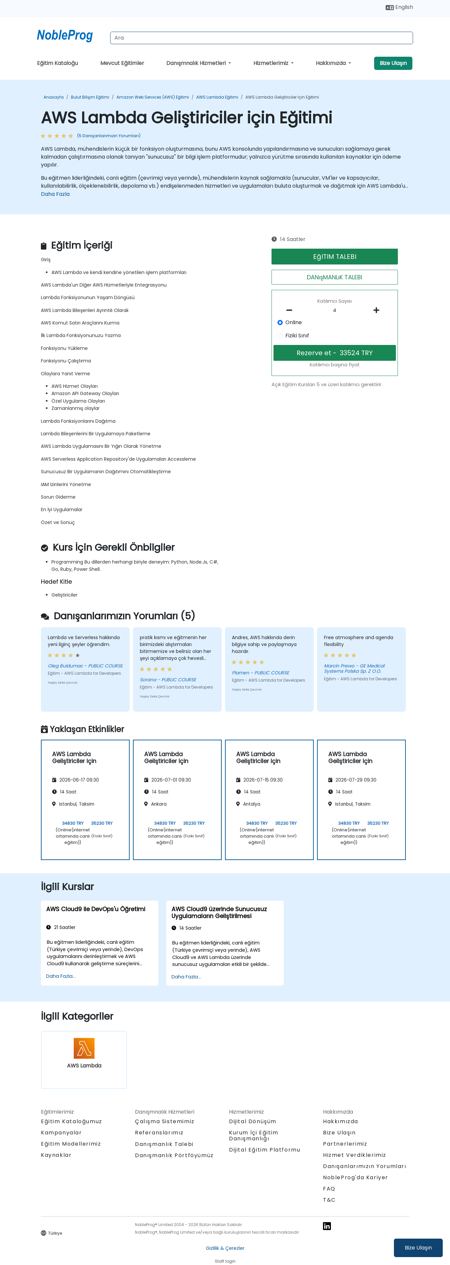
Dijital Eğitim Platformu (264, 1150)
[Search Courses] (261, 38)
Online (293, 322)
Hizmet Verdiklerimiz (354, 1155)
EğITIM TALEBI (334, 256)
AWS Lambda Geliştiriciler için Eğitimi (282, 97)
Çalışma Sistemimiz (165, 1121)
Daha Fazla (55, 194)
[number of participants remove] (291, 310)
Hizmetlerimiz (271, 63)
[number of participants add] (378, 310)
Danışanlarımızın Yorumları (364, 1166)
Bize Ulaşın (418, 1247)
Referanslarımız (159, 1132)
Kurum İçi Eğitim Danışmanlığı (253, 1135)
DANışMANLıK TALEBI (334, 277)
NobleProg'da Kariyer (355, 1177)
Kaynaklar (56, 1155)
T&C (329, 1200)
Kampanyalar (61, 1132)
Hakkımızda (331, 63)
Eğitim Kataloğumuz (71, 1121)
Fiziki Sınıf (297, 335)
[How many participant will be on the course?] (335, 310)
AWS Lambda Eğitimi (217, 97)
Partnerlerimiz (345, 1144)
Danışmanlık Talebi (164, 1144)
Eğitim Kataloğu (57, 63)
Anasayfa (54, 97)
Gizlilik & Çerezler (225, 1248)
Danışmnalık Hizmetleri (196, 63)
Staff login (225, 1261)
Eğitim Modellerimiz (71, 1144)
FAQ (329, 1188)
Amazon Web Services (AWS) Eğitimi (152, 97)
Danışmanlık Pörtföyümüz (174, 1155)
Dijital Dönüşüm (252, 1121)
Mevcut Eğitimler (122, 63)
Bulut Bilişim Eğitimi (90, 97)
